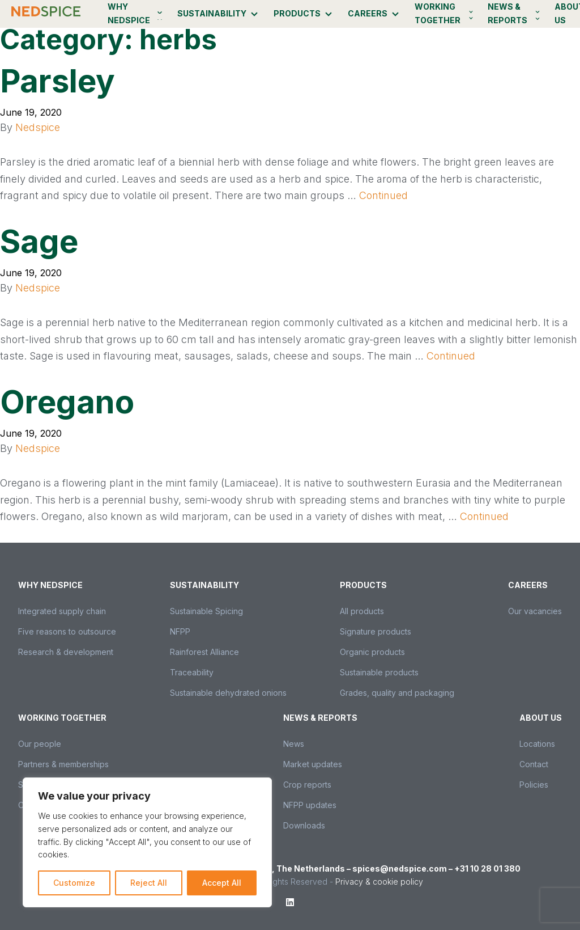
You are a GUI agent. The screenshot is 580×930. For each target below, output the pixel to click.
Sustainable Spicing (206, 611)
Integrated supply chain (62, 611)
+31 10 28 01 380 (487, 868)
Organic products (372, 652)
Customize (74, 882)
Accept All (221, 882)
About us (540, 717)
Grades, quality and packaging (397, 692)
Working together (437, 13)
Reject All (148, 882)
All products (362, 611)
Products (297, 13)
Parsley (57, 81)
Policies (533, 784)
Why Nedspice (129, 13)
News (293, 744)
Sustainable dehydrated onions (228, 692)
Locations (537, 744)
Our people (39, 744)
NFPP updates (309, 805)
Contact (533, 764)
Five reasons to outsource (67, 631)
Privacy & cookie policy (379, 881)
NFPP (180, 631)
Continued (383, 195)
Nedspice (37, 127)
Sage (39, 241)
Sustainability (211, 13)
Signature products (375, 631)
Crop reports (307, 784)
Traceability (192, 672)
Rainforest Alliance (204, 652)
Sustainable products (379, 672)
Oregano (67, 402)
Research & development (65, 652)
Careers (367, 13)
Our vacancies (535, 611)
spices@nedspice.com (399, 868)
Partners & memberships (63, 764)
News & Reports (507, 13)
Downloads (304, 825)
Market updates (312, 764)
